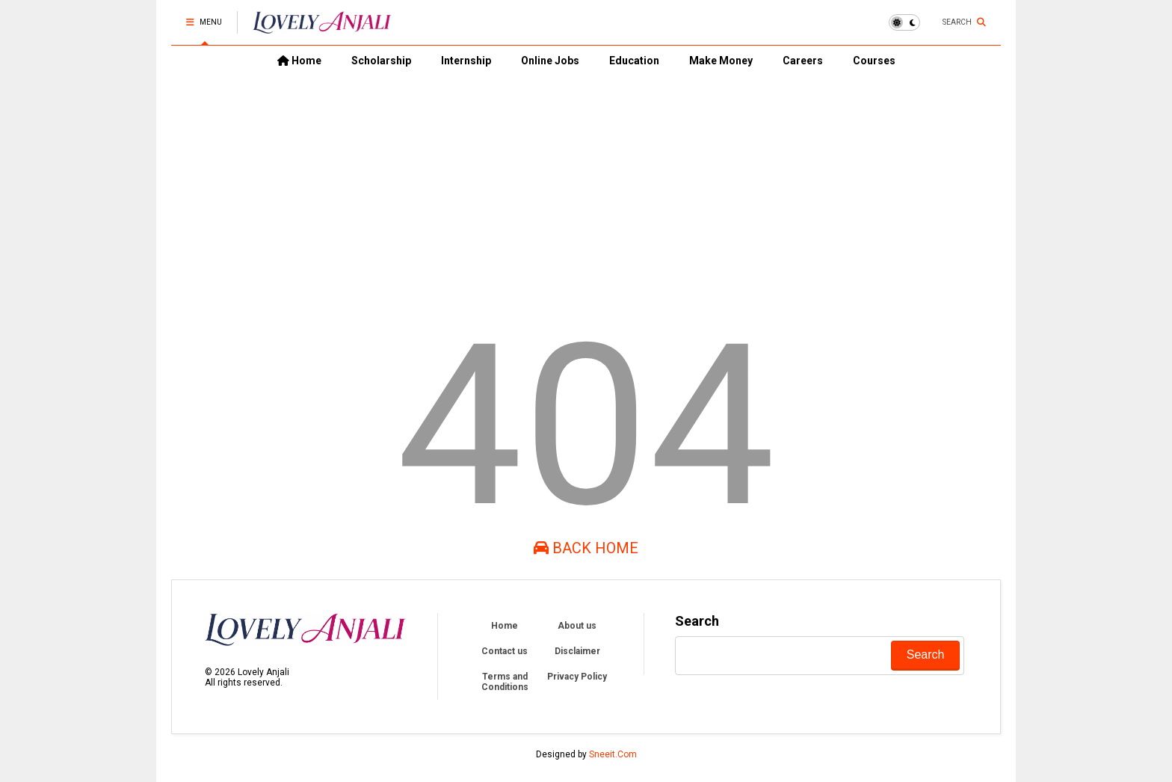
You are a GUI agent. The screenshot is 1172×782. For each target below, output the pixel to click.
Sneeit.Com (613, 754)
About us (577, 626)
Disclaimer (577, 651)
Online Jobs (550, 61)
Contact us (504, 651)
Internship (466, 61)
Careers (803, 61)
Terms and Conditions (504, 681)
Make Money (721, 61)
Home (299, 61)
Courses (874, 61)
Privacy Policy (577, 676)
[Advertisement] (586, 187)
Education (634, 61)
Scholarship (381, 61)
